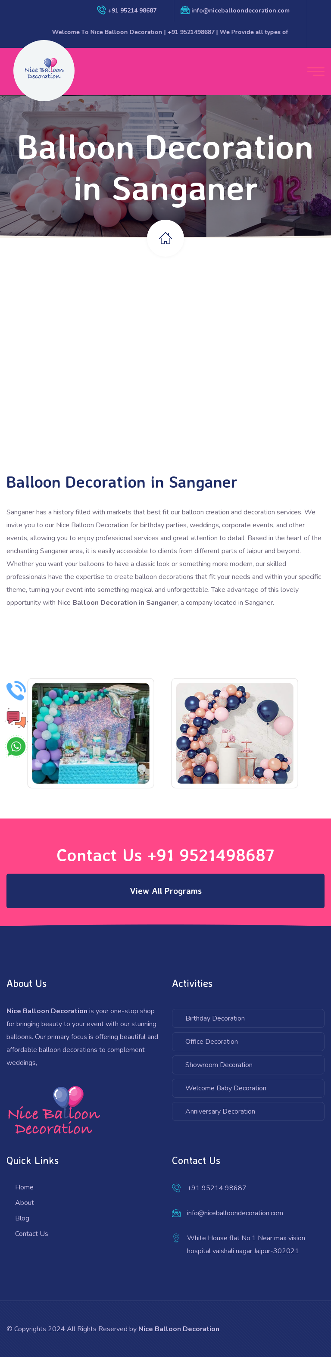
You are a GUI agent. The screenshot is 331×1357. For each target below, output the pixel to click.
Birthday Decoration (215, 1018)
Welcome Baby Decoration (225, 1088)
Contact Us (31, 1234)
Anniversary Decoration (220, 1111)
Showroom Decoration (219, 1065)
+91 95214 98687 (132, 10)
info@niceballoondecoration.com (240, 10)
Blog (22, 1218)
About (24, 1203)
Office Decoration (211, 1041)
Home (24, 1187)
